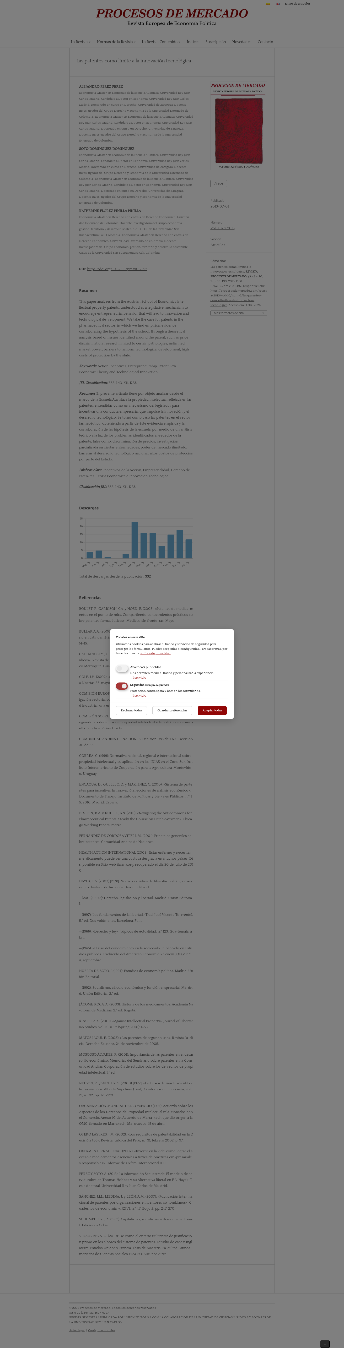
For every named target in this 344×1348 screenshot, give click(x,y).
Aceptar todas (212, 710)
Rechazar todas (131, 710)
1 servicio (138, 678)
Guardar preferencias (172, 710)
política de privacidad (155, 653)
